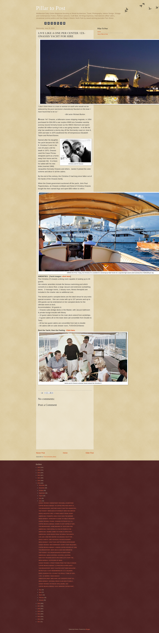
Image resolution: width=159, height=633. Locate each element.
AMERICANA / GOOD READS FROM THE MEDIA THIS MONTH (56, 534)
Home (65, 453)
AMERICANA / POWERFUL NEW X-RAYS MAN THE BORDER (56, 516)
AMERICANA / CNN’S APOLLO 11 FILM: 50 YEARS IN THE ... (56, 529)
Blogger (88, 629)
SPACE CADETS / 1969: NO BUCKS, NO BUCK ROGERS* (55, 539)
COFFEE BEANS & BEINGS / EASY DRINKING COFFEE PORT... (56, 586)
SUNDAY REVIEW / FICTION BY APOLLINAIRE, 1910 (53, 584)
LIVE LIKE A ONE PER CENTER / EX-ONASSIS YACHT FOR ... (56, 537)
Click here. (70, 330)
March (41, 595)
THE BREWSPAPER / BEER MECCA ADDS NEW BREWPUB (55, 550)
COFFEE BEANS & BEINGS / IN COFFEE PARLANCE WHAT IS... (57, 505)
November (42, 488)
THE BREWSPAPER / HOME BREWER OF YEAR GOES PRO (56, 526)
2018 (39, 603)
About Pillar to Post (102, 34)
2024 (39, 470)
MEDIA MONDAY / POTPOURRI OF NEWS (50, 560)
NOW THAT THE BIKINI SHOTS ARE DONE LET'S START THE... (56, 557)
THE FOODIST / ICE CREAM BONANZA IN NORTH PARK (54, 552)
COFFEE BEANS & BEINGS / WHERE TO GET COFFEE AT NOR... (57, 524)
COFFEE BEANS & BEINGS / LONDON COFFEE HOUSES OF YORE (58, 547)
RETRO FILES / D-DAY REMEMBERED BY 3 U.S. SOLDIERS (55, 570)
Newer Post (40, 453)
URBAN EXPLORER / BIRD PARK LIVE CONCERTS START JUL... (57, 578)
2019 (39, 483)
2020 (39, 480)
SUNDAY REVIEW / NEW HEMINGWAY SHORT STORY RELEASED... (58, 544)
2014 (39, 614)
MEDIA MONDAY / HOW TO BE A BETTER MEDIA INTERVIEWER (57, 542)
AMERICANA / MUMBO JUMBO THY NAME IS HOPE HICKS (55, 531)
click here (66, 276)
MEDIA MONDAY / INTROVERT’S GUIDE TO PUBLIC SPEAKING (56, 518)
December (42, 485)
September (42, 493)
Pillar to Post (50, 8)
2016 (39, 608)
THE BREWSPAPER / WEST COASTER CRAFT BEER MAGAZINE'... (58, 568)
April (40, 592)
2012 (39, 619)
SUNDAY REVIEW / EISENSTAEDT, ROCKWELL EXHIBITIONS (56, 503)
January (41, 600)
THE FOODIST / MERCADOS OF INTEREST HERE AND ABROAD (57, 511)
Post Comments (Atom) (50, 456)
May (40, 589)
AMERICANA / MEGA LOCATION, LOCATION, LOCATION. (55, 555)
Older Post (90, 453)
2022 (39, 475)
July (40, 498)
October (41, 490)
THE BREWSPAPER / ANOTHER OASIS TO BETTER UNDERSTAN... (58, 508)
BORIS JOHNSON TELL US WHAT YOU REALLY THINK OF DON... (57, 573)
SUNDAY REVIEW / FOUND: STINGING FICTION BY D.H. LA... (56, 521)
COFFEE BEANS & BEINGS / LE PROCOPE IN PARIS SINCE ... (56, 565)
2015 (39, 611)
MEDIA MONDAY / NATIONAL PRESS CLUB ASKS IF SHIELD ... (56, 581)
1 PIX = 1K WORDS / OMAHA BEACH (49, 576)
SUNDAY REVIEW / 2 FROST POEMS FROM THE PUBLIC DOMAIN (57, 563)
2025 (39, 467)
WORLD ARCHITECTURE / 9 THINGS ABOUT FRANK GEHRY (56, 513)
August (41, 495)
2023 (39, 472)
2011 (39, 621)
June (40, 501)
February (41, 597)
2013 (39, 616)
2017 (39, 606)
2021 (39, 478)
